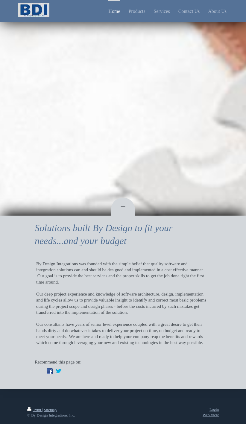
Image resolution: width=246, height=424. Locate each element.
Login (214, 409)
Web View (211, 415)
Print (34, 410)
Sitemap (50, 410)
